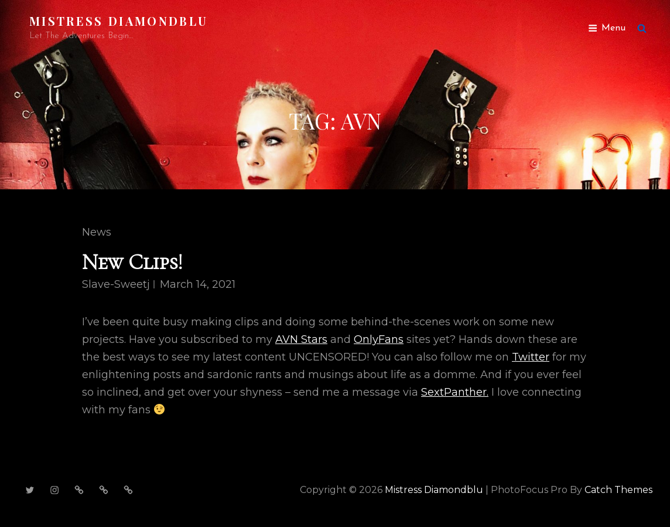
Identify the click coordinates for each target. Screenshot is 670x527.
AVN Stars (301, 339)
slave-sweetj (116, 284)
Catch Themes (618, 489)
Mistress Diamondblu (118, 21)
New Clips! (132, 262)
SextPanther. (454, 392)
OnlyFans (379, 339)
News (96, 232)
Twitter (530, 357)
